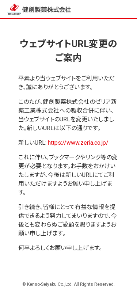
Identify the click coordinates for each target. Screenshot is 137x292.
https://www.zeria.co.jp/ (78, 142)
